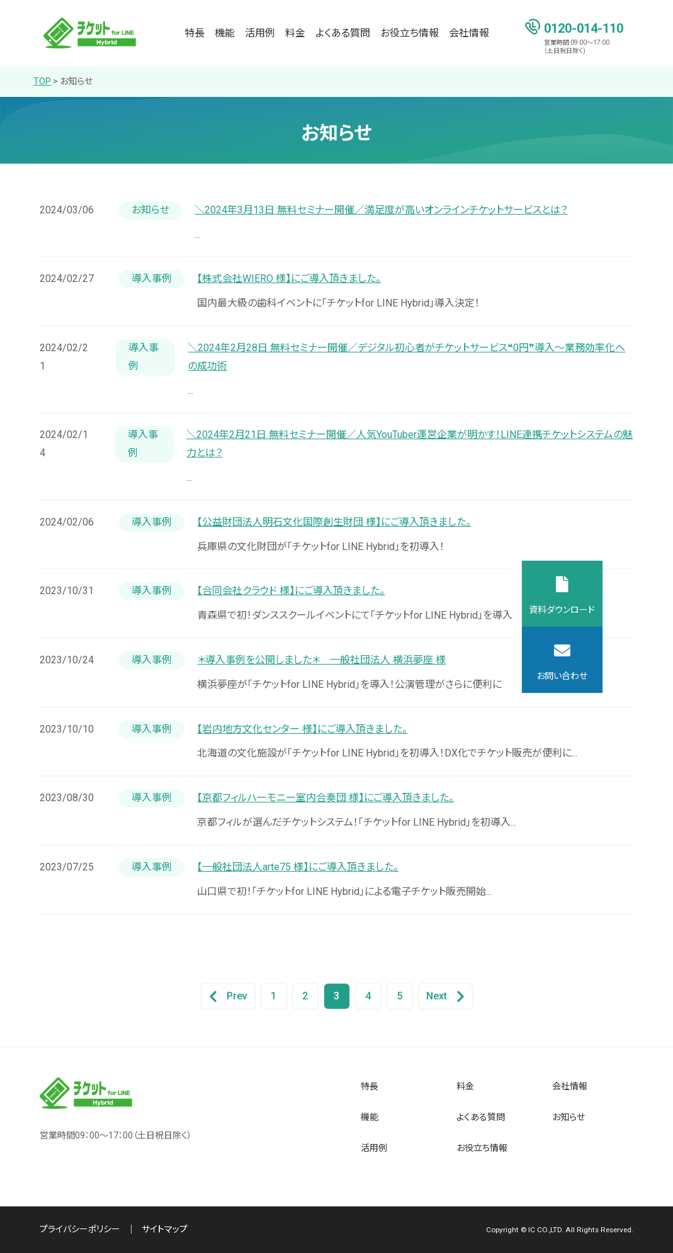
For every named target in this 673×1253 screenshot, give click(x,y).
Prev (228, 996)
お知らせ (76, 81)
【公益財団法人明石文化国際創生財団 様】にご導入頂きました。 (334, 522)
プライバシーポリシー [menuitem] (80, 1229)
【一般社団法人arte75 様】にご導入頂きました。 (298, 867)
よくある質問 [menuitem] (342, 33)
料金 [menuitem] (295, 33)
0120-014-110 (583, 27)
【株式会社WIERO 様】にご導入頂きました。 (289, 278)
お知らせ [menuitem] (568, 1117)
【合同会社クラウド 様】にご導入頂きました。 (291, 591)
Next (445, 996)
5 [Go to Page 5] (399, 996)
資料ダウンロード (632, 610)
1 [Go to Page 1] (273, 996)
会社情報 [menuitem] (469, 33)
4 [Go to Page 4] (368, 996)
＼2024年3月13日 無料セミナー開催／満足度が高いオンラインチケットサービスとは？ (381, 210)
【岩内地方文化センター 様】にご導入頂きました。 (302, 729)
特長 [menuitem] (194, 33)
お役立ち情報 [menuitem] (409, 33)
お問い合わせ (632, 676)
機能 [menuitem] (225, 33)
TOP (42, 81)
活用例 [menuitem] (260, 33)
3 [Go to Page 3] (336, 996)
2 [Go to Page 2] (305, 996)
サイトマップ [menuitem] (165, 1229)
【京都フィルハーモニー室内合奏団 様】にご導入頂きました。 (325, 798)
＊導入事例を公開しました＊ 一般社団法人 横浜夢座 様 (321, 660)
